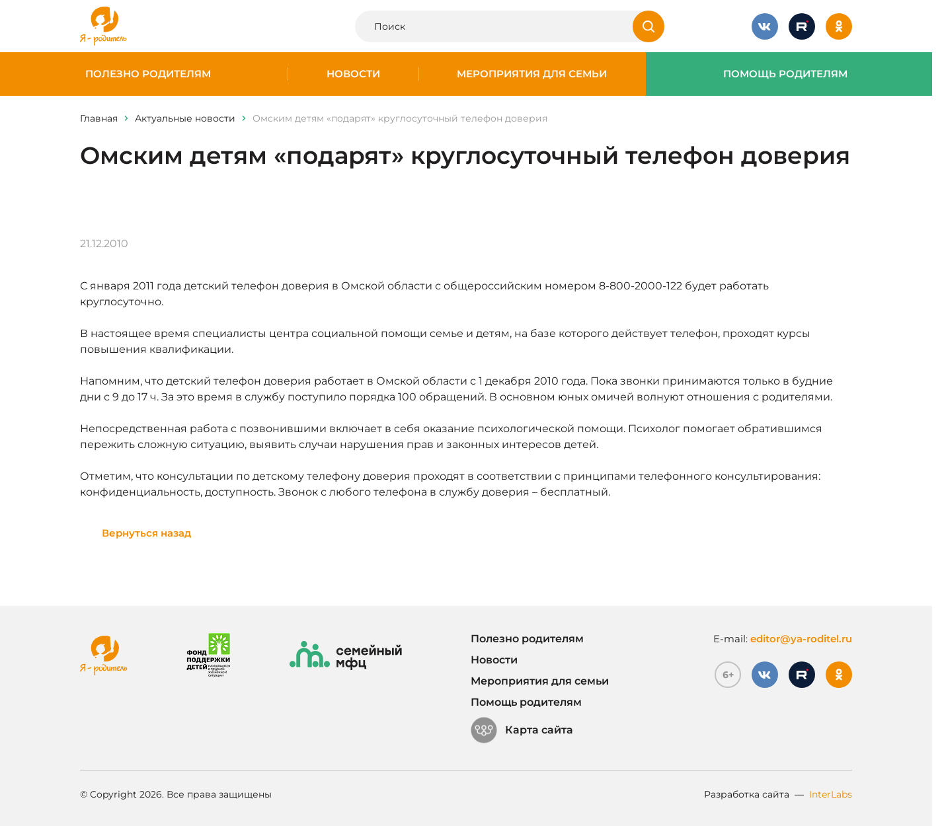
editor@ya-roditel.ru (801, 638)
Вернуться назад (146, 533)
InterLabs (830, 794)
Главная (99, 118)
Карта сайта (522, 730)
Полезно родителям (148, 74)
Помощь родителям (785, 74)
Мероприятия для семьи (532, 74)
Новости (353, 74)
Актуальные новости (185, 118)
